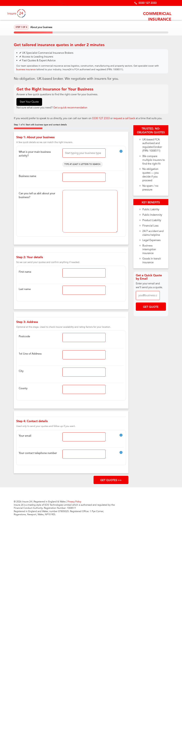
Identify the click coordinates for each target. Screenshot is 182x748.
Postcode (24, 336)
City (21, 371)
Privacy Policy (74, 501)
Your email (25, 435)
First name (25, 271)
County (23, 388)
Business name (27, 176)
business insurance (26, 69)
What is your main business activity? (35, 153)
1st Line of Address (30, 353)
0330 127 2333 (148, 2)
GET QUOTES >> (111, 480)
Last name (25, 289)
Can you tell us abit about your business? (37, 195)
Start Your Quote (29, 101)
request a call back (124, 118)
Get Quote (150, 306)
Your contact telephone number (38, 453)
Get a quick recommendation (70, 107)
